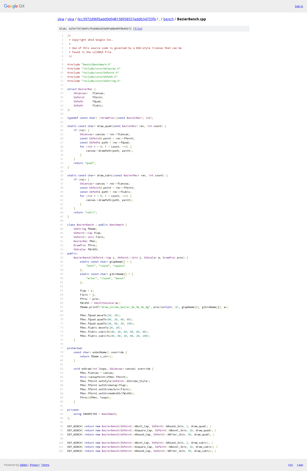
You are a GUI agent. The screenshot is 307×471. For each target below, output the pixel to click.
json (300, 464)
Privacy (34, 465)
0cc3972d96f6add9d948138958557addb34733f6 (117, 19)
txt (290, 464)
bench (168, 19)
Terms (45, 465)
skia (61, 19)
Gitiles (23, 465)
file (138, 28)
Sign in (299, 6)
